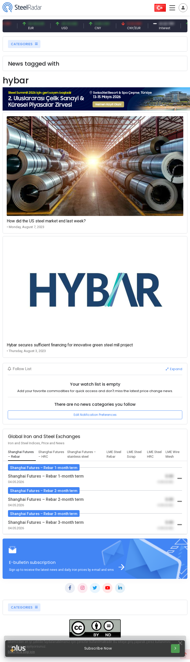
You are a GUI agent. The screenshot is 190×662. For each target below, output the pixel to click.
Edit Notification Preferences (95, 414)
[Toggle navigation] (183, 7)
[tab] (22, 454)
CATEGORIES (24, 44)
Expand (174, 369)
